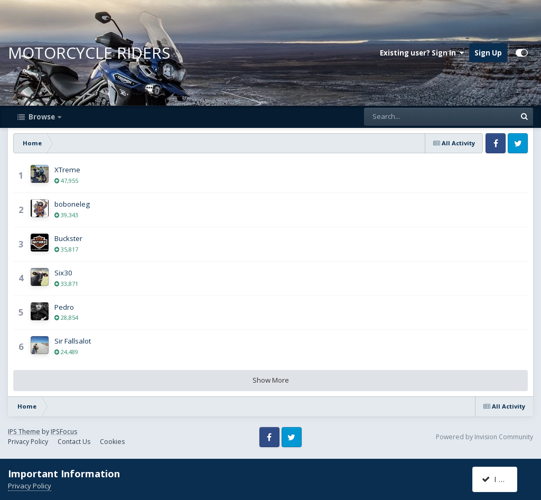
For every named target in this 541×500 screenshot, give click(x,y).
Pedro (64, 307)
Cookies (112, 441)
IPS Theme (24, 431)
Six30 (63, 272)
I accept (501, 479)
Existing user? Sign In (422, 52)
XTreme (67, 169)
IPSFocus (64, 431)
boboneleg (72, 204)
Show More (271, 380)
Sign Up (488, 53)
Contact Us (74, 441)
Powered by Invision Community (484, 436)
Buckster (68, 238)
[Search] (411, 117)
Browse (42, 117)
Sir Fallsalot (72, 341)
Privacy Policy (28, 441)
